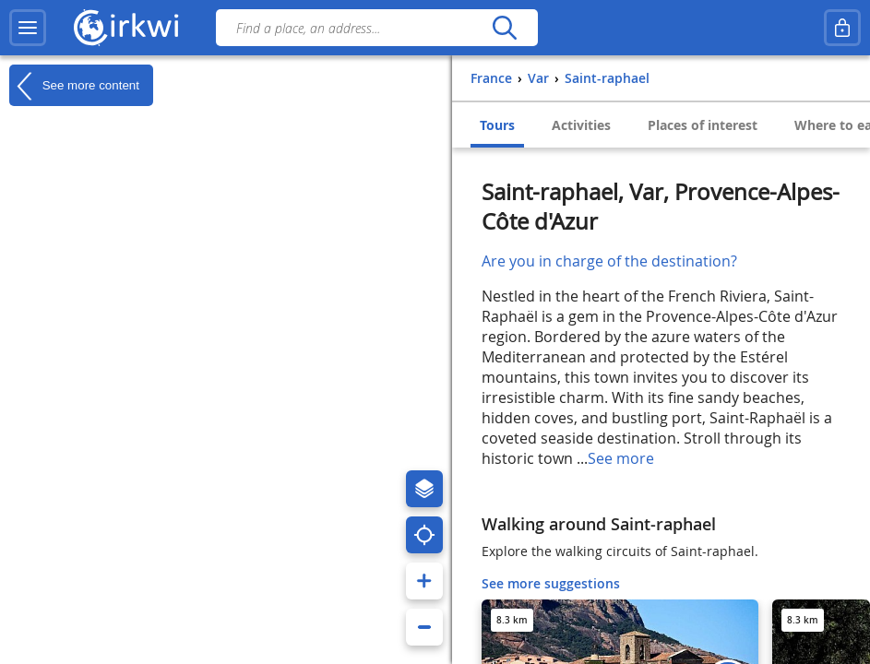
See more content (74, 86)
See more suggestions (551, 583)
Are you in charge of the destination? (609, 261)
